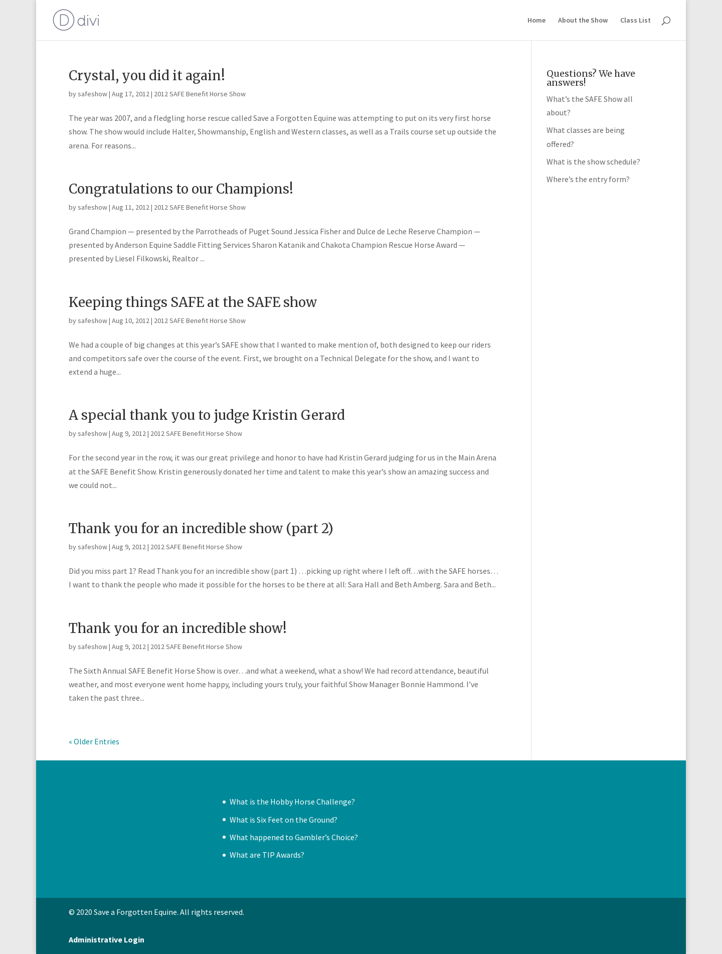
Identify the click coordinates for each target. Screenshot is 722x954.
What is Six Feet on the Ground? (283, 820)
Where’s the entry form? (588, 179)
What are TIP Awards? (267, 855)
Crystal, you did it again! (147, 75)
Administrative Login (106, 939)
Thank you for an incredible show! (178, 628)
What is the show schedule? (593, 161)
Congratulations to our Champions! (181, 189)
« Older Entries (94, 741)
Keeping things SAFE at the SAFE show (193, 302)
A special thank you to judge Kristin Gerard (207, 415)
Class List (635, 21)
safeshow (92, 93)
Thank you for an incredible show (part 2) (201, 528)
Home (536, 21)
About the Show (583, 21)
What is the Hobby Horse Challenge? (292, 802)
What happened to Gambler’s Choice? (294, 837)
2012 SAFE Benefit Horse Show (200, 93)
